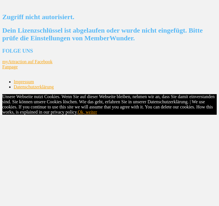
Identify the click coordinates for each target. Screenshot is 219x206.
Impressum (24, 81)
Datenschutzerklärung (34, 86)
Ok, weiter (87, 112)
